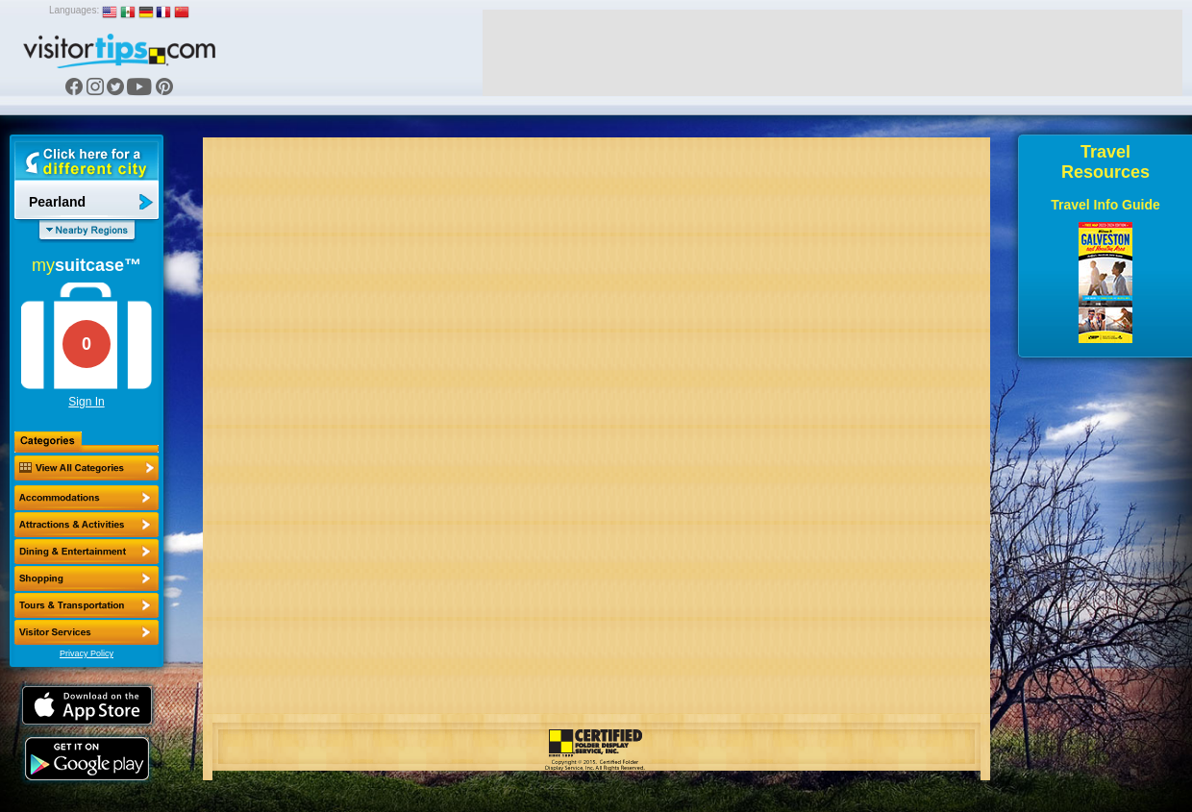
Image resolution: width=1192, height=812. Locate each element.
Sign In (86, 401)
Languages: (74, 10)
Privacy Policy (86, 653)
